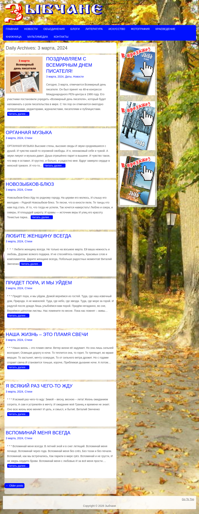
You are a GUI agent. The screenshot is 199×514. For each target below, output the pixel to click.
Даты (68, 76)
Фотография (140, 29)
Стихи (28, 138)
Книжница (14, 36)
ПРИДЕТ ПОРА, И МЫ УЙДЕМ (39, 282)
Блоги (75, 29)
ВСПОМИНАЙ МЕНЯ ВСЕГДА (38, 432)
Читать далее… (18, 113)
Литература (94, 29)
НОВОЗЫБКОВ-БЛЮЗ (30, 184)
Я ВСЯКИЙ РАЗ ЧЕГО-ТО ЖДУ (39, 385)
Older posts (14, 485)
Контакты (61, 36)
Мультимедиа (37, 36)
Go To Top (188, 499)
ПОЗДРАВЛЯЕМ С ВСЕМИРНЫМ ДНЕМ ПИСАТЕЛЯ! (69, 64)
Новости (31, 29)
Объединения (54, 29)
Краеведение (165, 29)
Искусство (116, 29)
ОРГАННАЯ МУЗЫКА (29, 132)
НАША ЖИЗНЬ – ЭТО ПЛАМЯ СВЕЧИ (47, 334)
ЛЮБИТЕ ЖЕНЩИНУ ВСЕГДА (38, 235)
